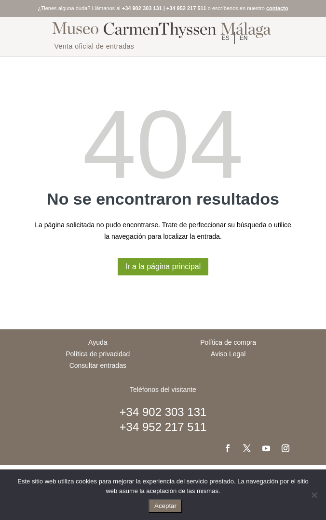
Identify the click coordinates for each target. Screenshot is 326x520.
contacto (277, 8)
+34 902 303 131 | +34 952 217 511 (164, 8)
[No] (314, 495)
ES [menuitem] (226, 38)
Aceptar (165, 505)
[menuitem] (225, 38)
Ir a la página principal (163, 266)
